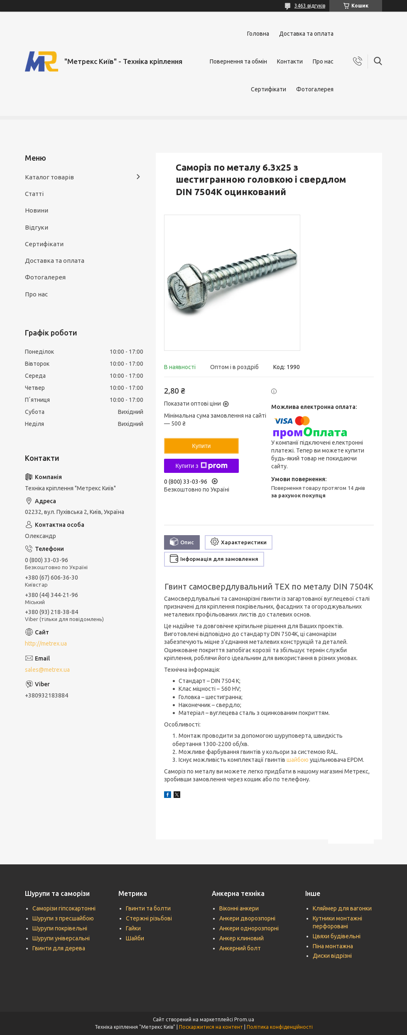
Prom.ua (244, 1019)
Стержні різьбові (149, 918)
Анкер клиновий (241, 938)
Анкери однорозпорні (249, 928)
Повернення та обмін (238, 61)
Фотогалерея (314, 89)
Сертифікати (268, 89)
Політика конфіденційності (280, 1027)
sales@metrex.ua (47, 669)
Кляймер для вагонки (342, 908)
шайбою (298, 759)
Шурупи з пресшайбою (63, 918)
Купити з (201, 466)
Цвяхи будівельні (336, 936)
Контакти (290, 61)
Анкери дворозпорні (247, 918)
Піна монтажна (333, 946)
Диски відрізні (332, 955)
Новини (36, 210)
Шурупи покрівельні (59, 928)
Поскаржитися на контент (211, 1027)
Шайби (135, 938)
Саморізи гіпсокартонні (64, 908)
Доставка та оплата (306, 33)
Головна (258, 33)
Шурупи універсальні (61, 938)
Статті (34, 193)
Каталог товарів (49, 177)
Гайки (133, 928)
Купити (201, 446)
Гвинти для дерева (58, 948)
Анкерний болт (240, 948)
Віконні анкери (239, 908)
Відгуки (36, 227)
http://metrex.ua (46, 643)
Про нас (323, 61)
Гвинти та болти (148, 908)
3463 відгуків (309, 5)
